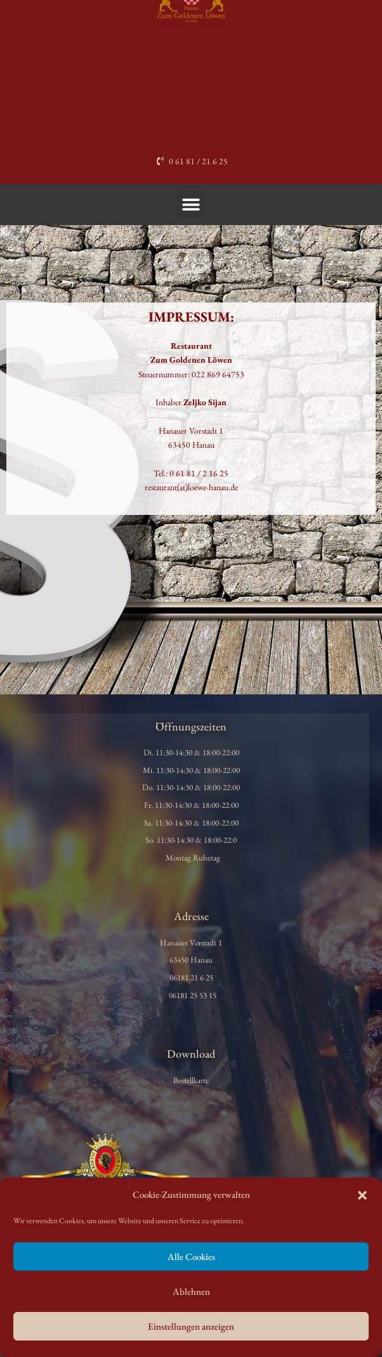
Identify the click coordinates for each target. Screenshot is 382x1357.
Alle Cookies (191, 1256)
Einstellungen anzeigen (191, 1326)
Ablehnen (191, 1291)
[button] (362, 1195)
